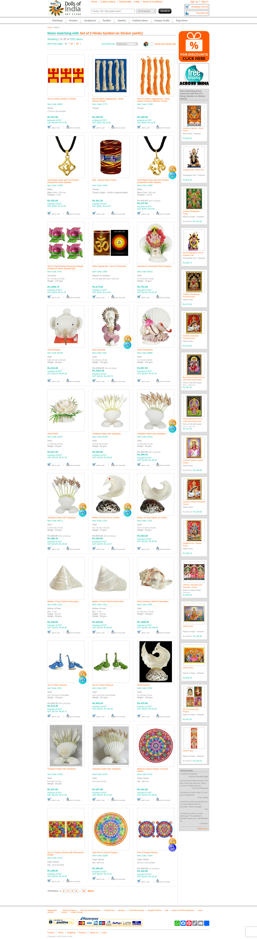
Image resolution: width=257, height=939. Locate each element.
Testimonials (125, 1)
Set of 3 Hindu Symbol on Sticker (61, 99)
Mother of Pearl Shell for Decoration (63, 601)
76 (83, 891)
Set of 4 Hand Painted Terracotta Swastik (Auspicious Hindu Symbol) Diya (65, 267)
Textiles (107, 20)
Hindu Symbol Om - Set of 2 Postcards (109, 266)
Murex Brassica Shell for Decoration (152, 601)
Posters (73, 20)
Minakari (121, 910)
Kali (166, 910)
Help (137, 1)
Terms (61, 932)
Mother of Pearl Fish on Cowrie (105, 517)
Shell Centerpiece (145, 350)
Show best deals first (165, 44)
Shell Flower (52, 434)
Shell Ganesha (53, 350)
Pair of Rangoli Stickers (147, 852)
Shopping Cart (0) (199, 6)
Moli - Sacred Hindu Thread (104, 180)
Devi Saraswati (98, 350)
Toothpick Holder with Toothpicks (106, 434)
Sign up (194, 1)
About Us (94, 932)
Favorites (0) (202, 13)
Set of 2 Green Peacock (102, 685)
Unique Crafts (161, 20)
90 (77, 43)
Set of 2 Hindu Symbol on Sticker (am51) (111, 33)
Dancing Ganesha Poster (90, 910)
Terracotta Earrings (136, 910)
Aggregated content (52, 911)
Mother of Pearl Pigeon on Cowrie (152, 517)
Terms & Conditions (152, 1)
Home (94, 1)
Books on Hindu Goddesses (183, 910)
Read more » (203, 829)
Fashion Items (140, 20)
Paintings (57, 20)
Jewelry (122, 20)
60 (71, 43)
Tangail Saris (109, 910)
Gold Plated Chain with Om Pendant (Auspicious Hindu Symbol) (63, 181)
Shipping (71, 932)
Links (104, 932)
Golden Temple (77, 912)
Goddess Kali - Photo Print (193, 170)
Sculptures (90, 20)
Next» (91, 891)
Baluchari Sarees (70, 910)
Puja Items (182, 20)
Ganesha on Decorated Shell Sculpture (154, 266)
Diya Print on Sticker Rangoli (104, 852)
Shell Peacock (143, 685)
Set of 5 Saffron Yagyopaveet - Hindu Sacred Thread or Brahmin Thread (153, 100)
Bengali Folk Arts (155, 910)
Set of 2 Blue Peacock (57, 685)
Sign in (204, 1)
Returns (82, 932)
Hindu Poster (188, 626)
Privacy (50, 932)
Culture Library (108, 1)
